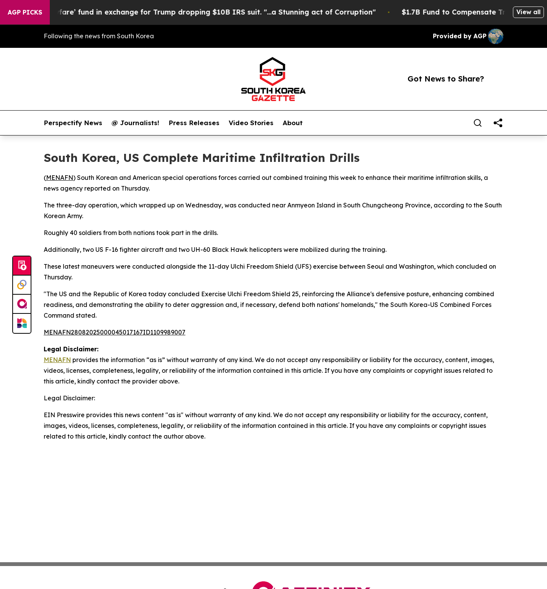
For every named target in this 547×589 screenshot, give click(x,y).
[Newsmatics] (22, 323)
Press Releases (194, 123)
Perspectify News (73, 123)
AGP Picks (25, 12)
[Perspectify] (22, 285)
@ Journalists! (135, 123)
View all (528, 12)
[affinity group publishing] (22, 304)
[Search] (477, 123)
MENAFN (59, 177)
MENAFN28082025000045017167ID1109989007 (114, 332)
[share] (498, 122)
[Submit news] (22, 266)
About (293, 123)
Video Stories (251, 123)
